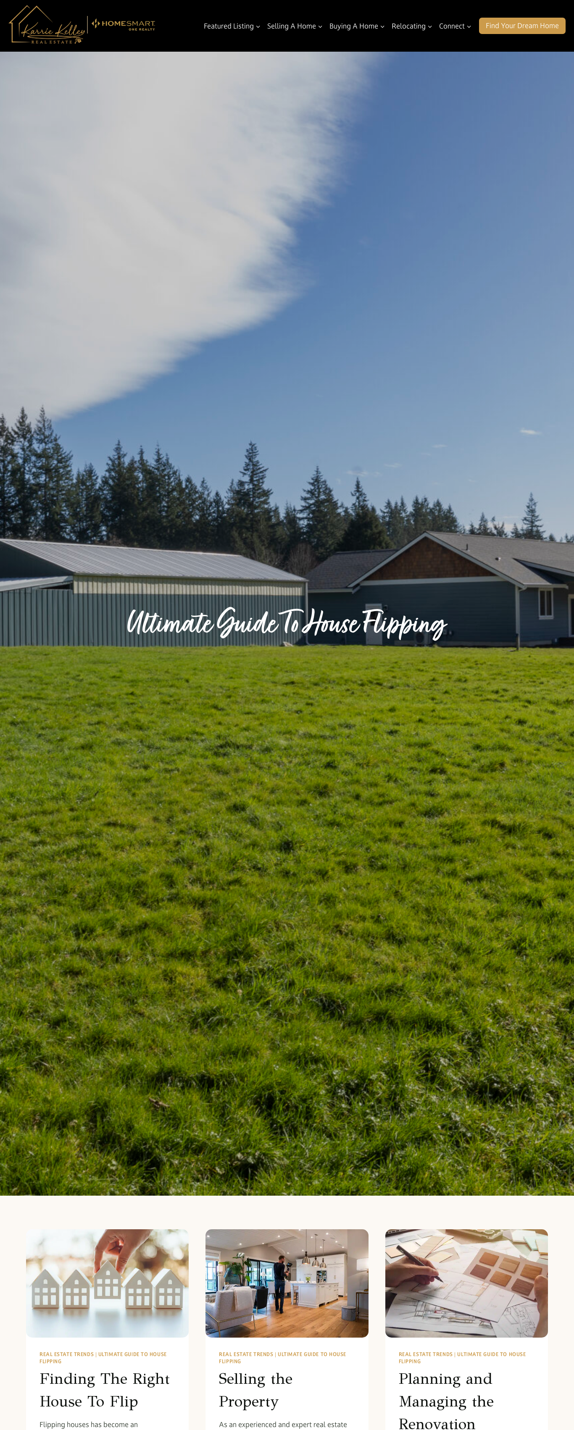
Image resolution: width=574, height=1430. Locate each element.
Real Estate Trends (66, 1354)
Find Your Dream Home (522, 25)
